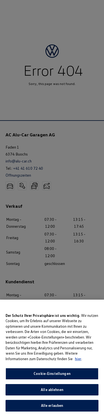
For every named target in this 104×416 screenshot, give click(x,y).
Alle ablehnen (52, 389)
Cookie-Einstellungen (52, 374)
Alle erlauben (52, 406)
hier (78, 359)
